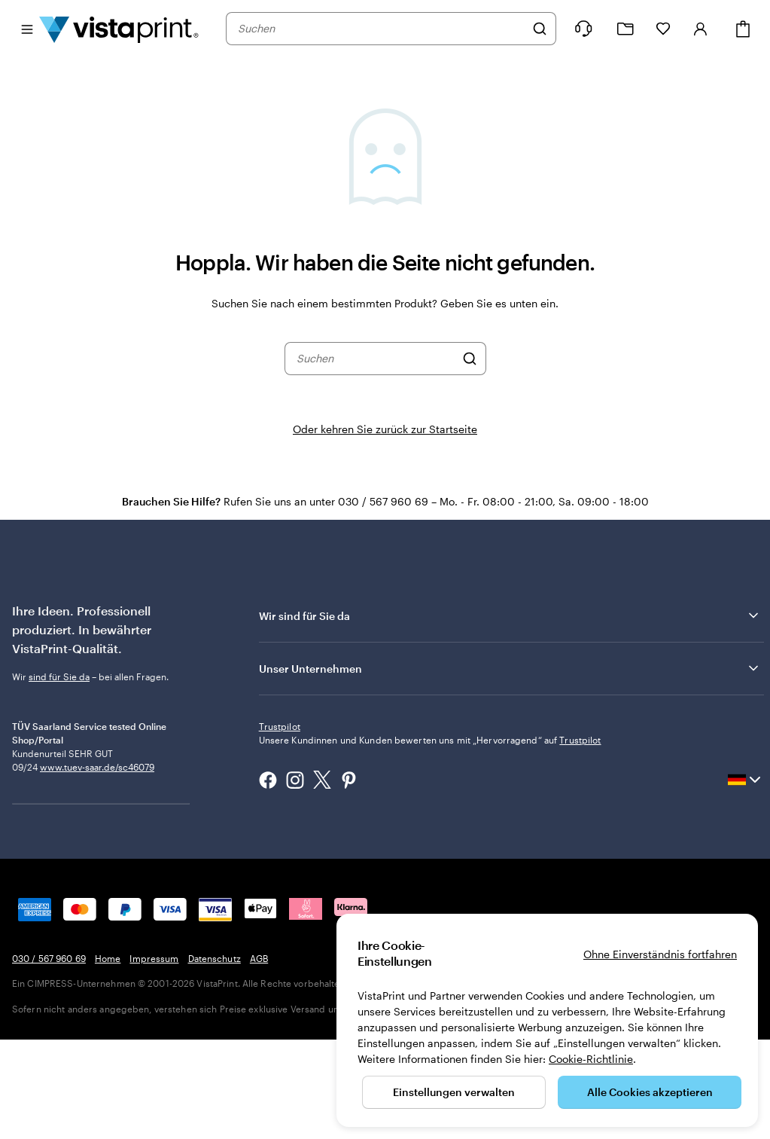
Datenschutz (214, 1057)
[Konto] (701, 28)
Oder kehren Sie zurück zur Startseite (385, 429)
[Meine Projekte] (625, 29)
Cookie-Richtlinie (591, 1058)
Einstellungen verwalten (454, 1092)
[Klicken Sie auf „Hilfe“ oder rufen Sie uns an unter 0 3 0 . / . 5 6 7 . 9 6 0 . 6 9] (583, 28)
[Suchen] (539, 28)
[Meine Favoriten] (663, 28)
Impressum (153, 1057)
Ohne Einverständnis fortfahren (660, 954)
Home (107, 1057)
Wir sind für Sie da (510, 615)
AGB (259, 1057)
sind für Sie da (59, 676)
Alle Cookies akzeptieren (650, 1092)
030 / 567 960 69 (49, 1057)
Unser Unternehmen (510, 668)
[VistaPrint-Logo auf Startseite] (119, 29)
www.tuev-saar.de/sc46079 (97, 829)
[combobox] (381, 28)
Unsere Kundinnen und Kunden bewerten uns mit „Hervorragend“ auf (430, 839)
